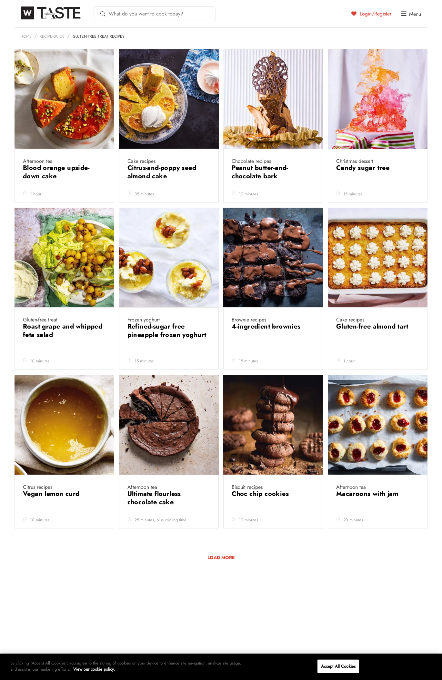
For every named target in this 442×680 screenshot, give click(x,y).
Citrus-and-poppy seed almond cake (161, 187)
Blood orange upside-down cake (56, 187)
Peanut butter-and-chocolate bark (260, 187)
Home (26, 52)
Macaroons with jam (368, 509)
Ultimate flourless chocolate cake (154, 513)
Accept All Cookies (338, 666)
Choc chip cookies (261, 509)
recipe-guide (52, 52)
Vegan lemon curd (52, 509)
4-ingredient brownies (267, 342)
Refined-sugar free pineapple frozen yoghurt (166, 346)
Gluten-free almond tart (373, 342)
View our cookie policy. (94, 669)
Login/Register (371, 13)
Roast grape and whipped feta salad (62, 346)
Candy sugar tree (364, 183)
